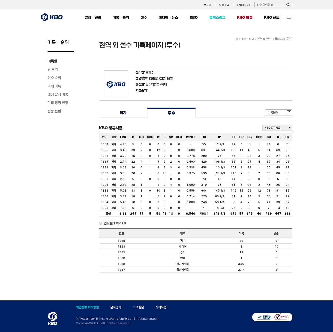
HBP (259, 137)
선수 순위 (54, 78)
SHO (150, 137)
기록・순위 (121, 17)
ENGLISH (243, 4)
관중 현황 (54, 111)
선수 (144, 17)
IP (219, 137)
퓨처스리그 (217, 17)
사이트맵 (161, 307)
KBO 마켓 (244, 17)
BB (249, 137)
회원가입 (224, 4)
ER (287, 137)
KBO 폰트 (271, 17)
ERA (123, 137)
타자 (123, 113)
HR (241, 137)
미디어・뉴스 (168, 17)
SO (269, 137)
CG (141, 137)
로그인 (207, 4)
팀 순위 (53, 69)
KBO (194, 17)
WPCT (190, 137)
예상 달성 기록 (58, 94)
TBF (204, 137)
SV (171, 137)
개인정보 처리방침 (87, 307)
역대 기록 (54, 86)
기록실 (52, 61)
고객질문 (138, 307)
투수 (171, 113)
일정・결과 (93, 17)
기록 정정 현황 (58, 103)
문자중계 (115, 307)
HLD (179, 137)
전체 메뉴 (288, 17)
